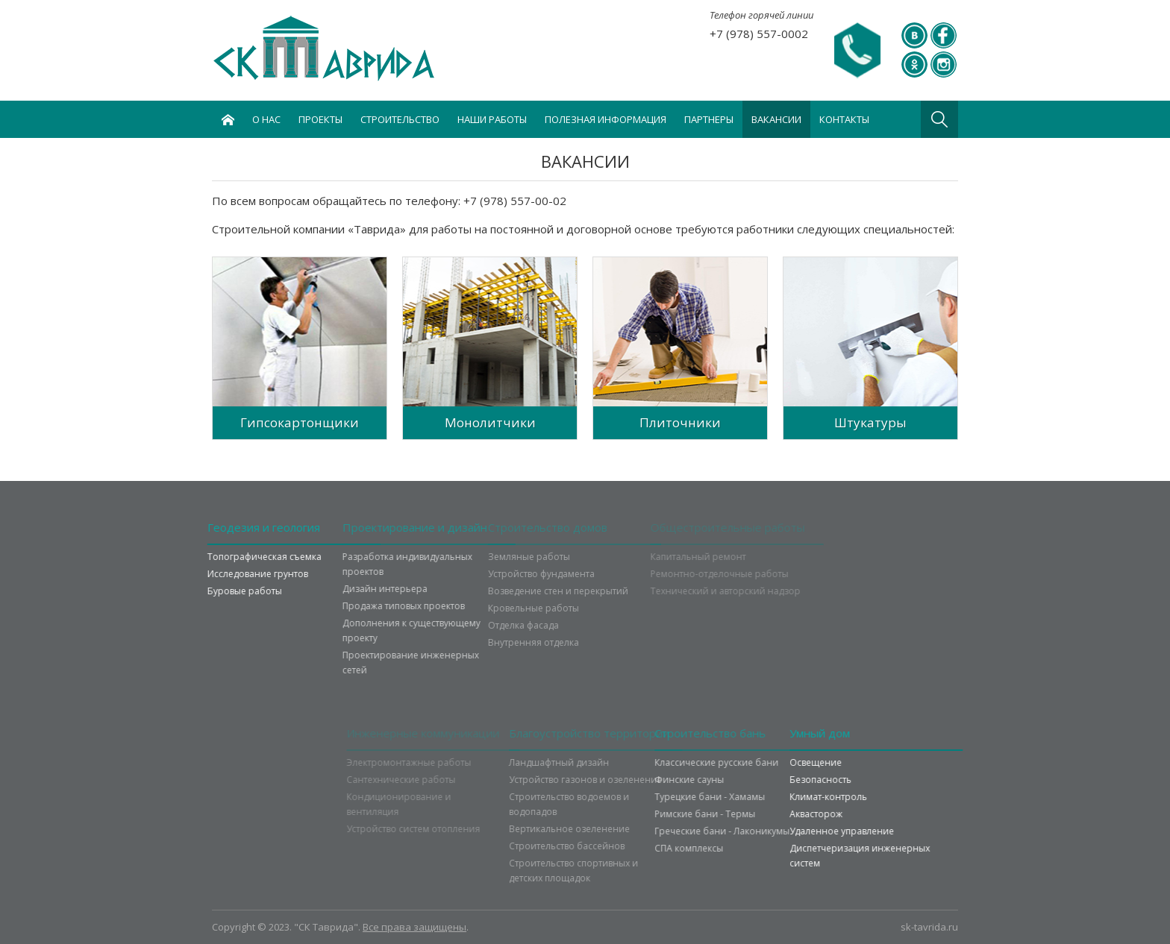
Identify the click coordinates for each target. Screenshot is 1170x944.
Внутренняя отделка (495, 642)
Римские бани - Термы (750, 814)
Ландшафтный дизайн (597, 762)
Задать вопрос (857, 50)
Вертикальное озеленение (607, 828)
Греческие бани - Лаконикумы (767, 831)
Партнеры (708, 119)
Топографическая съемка (237, 556)
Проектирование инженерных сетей (365, 662)
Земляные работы (491, 556)
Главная (227, 119)
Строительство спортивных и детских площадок (611, 870)
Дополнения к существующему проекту (366, 630)
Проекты (320, 119)
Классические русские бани (762, 762)
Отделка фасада (485, 625)
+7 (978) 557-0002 (759, 33)
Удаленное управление (869, 831)
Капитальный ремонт (671, 556)
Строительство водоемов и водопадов (607, 804)
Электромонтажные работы (436, 762)
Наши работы (492, 119)
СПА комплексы (734, 848)
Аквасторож (843, 814)
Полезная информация (605, 119)
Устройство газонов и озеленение (623, 779)
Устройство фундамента (503, 573)
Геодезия (236, 527)
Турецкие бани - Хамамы (755, 796)
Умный (847, 733)
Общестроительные (700, 527)
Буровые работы (217, 591)
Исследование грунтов (230, 573)
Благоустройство (627, 733)
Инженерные (450, 733)
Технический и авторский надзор (698, 591)
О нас (266, 119)
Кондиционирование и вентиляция (426, 804)
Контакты (844, 119)
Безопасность (848, 779)
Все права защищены (414, 927)
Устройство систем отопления (440, 828)
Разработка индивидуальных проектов (362, 564)
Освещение (843, 762)
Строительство (399, 119)
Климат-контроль (856, 796)
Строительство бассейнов (605, 846)
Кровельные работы (495, 608)
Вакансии (776, 119)
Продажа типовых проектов (358, 606)
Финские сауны (734, 779)
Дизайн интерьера (339, 588)
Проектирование (369, 527)
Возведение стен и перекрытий (520, 591)
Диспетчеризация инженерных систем (887, 855)
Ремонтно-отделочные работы (692, 573)
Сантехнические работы (428, 779)
